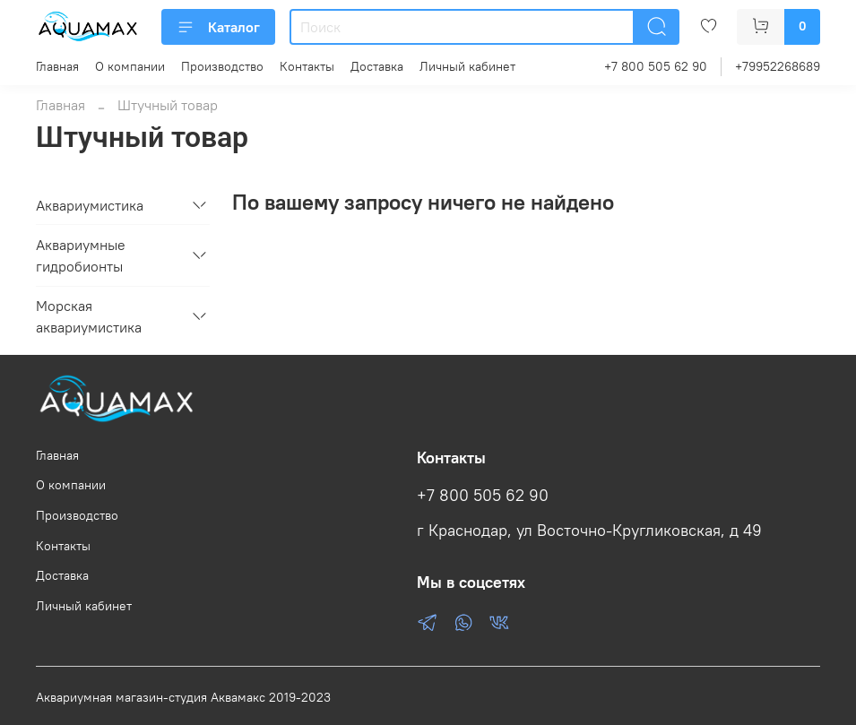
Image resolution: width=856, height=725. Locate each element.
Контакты (307, 66)
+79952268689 (777, 66)
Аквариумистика (89, 205)
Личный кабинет (467, 66)
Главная (57, 66)
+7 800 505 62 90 (655, 66)
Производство (222, 66)
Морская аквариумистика (89, 316)
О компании (130, 66)
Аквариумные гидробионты (80, 255)
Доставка (376, 66)
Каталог (218, 27)
